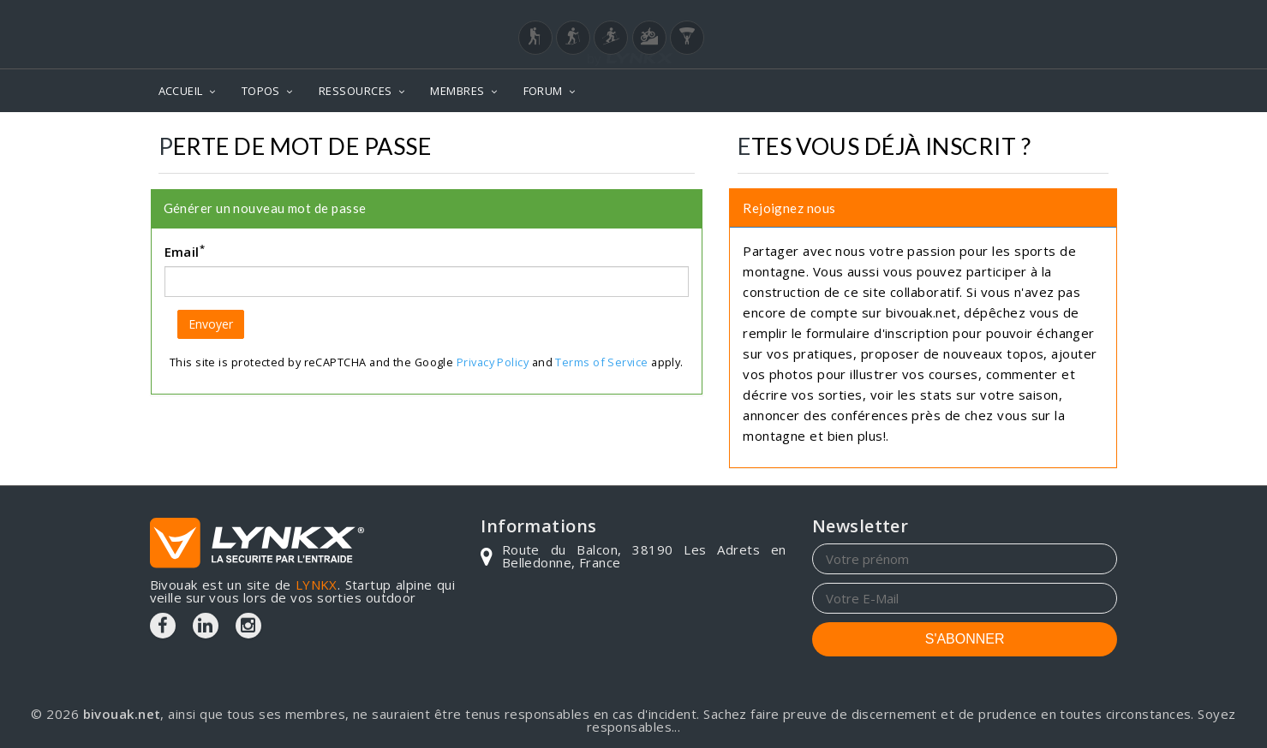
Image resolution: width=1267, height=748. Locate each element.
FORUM (543, 90)
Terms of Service (601, 362)
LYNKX (317, 584)
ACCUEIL (180, 90)
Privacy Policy (493, 362)
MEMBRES (457, 90)
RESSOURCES (355, 90)
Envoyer (210, 324)
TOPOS (261, 90)
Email (185, 250)
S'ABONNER (965, 639)
